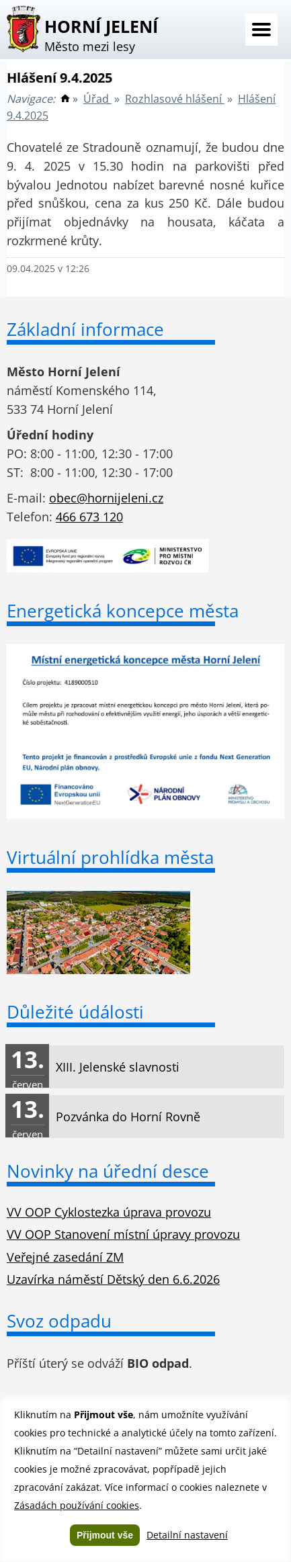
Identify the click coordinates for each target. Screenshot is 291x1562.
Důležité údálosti (75, 1012)
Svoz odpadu (59, 1321)
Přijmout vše (105, 1535)
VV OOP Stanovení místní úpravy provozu (123, 1234)
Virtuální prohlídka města (110, 857)
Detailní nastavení (187, 1534)
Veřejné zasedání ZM (65, 1257)
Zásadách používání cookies (76, 1505)
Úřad (97, 98)
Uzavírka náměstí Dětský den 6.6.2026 (113, 1279)
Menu (261, 29)
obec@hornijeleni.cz (106, 498)
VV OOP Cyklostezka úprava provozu (109, 1212)
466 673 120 (89, 517)
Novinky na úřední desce (108, 1171)
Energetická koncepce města (123, 611)
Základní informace (85, 329)
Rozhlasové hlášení (174, 98)
